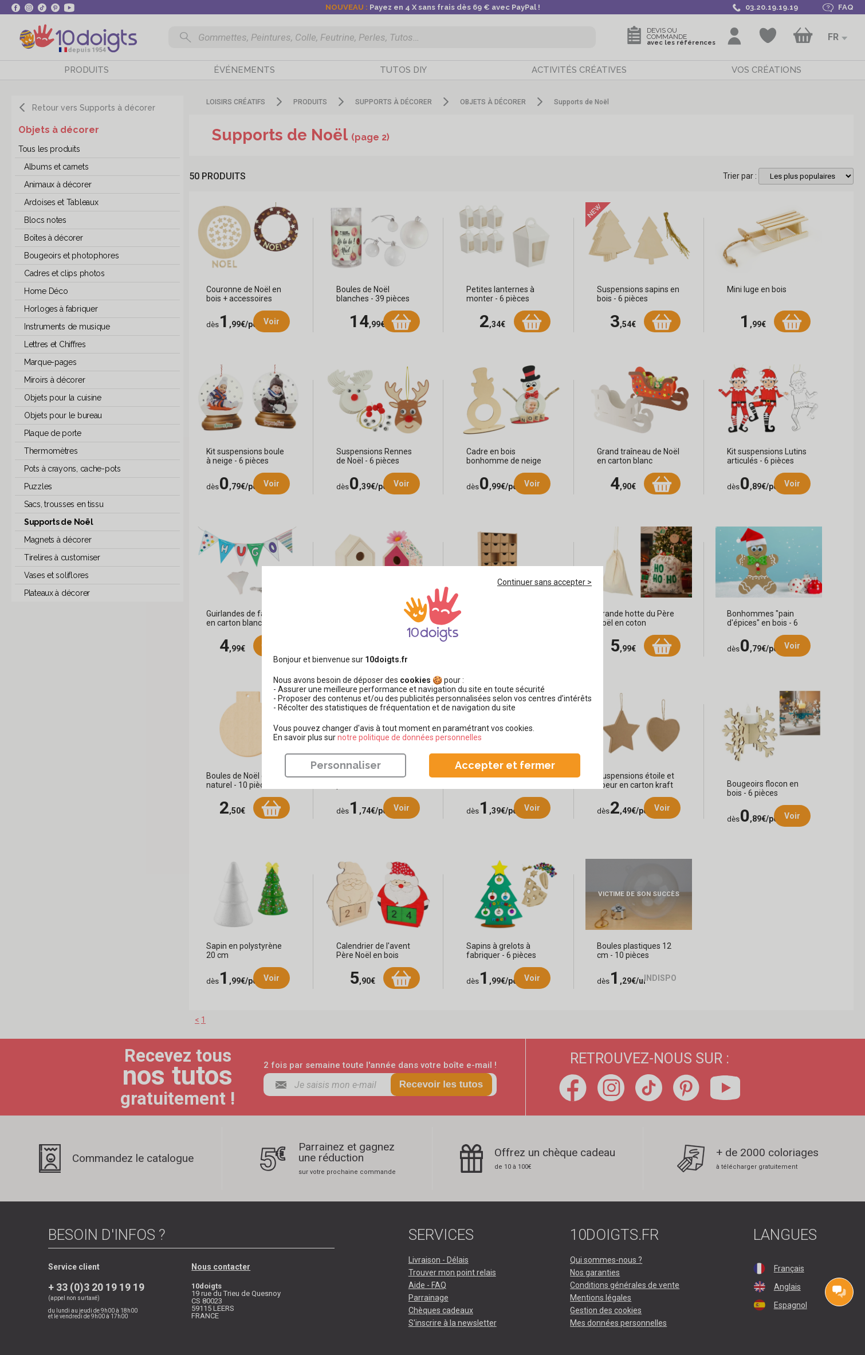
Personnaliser (345, 765)
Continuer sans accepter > (544, 582)
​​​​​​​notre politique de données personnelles (409, 737)
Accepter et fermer (505, 765)
